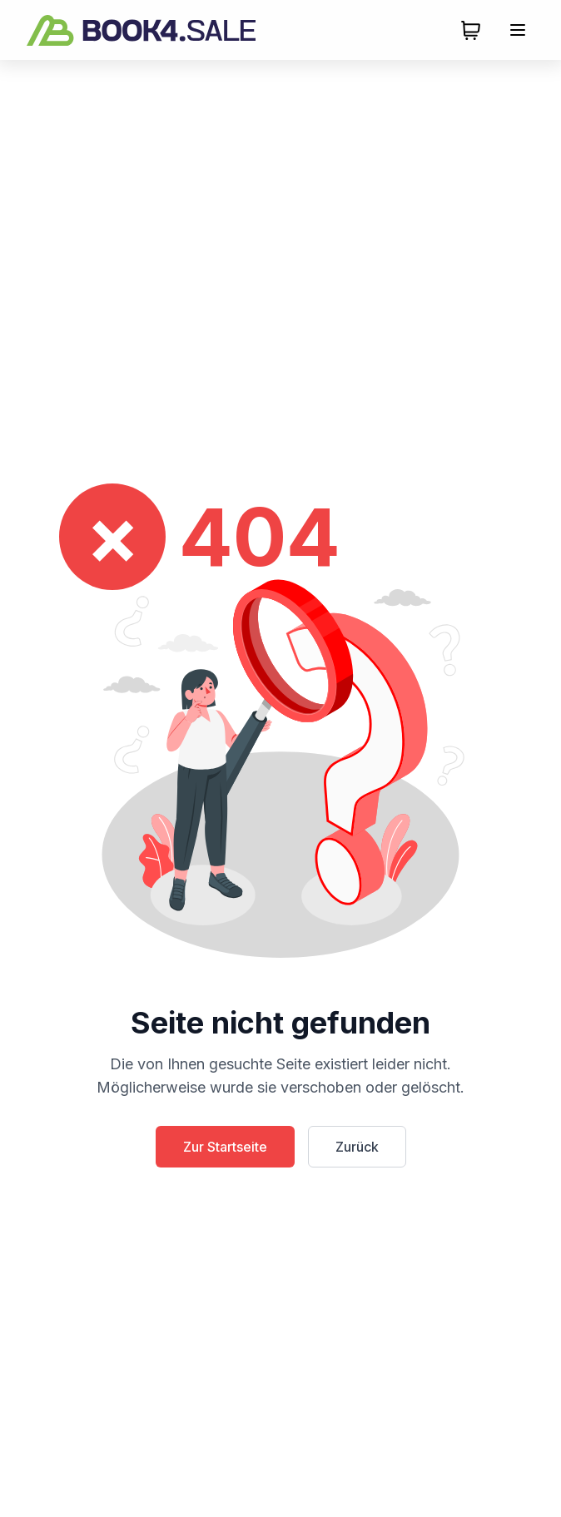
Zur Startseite (225, 1146)
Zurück (357, 1146)
